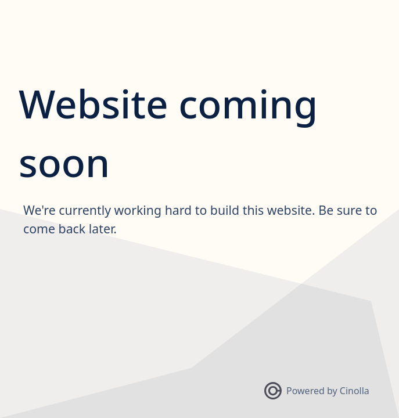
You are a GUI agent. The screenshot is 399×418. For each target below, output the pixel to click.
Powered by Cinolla (316, 390)
